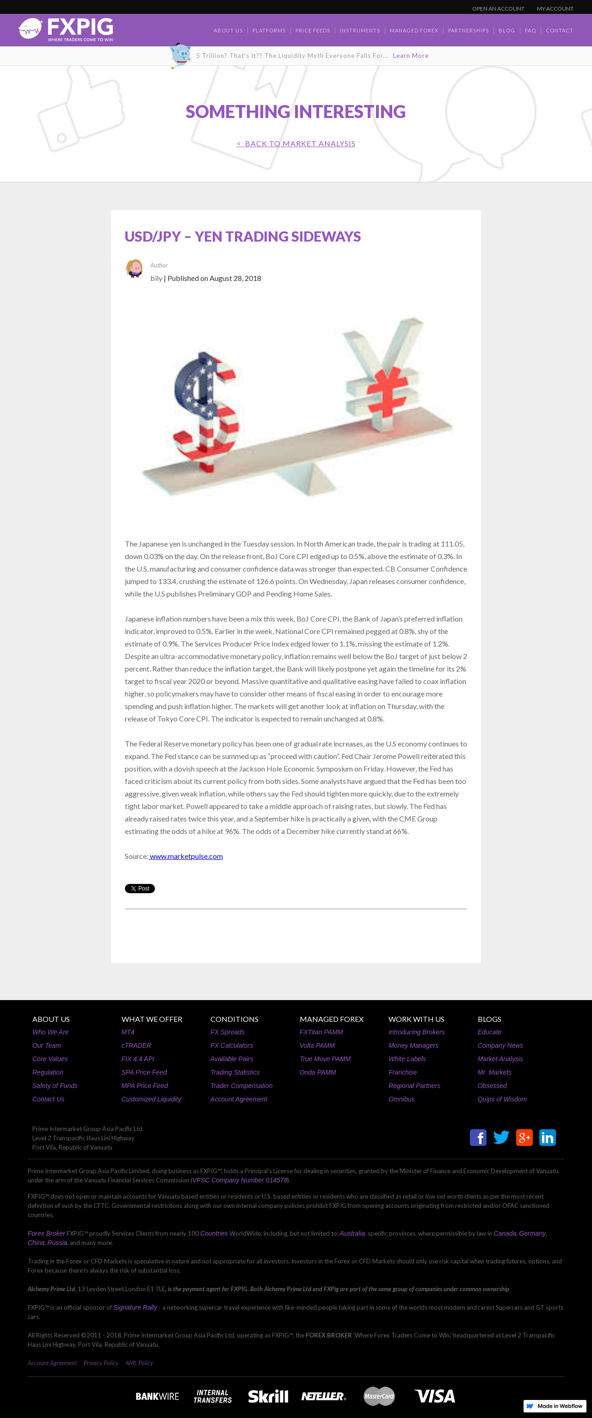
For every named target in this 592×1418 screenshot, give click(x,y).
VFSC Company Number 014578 (239, 1180)
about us (228, 30)
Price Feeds (313, 30)
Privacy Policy (101, 1363)
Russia (58, 1242)
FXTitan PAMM (321, 1032)
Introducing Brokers (416, 1032)
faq (530, 30)
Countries (214, 1233)
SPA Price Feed (144, 1072)
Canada (504, 1233)
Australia (352, 1233)
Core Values (50, 1059)
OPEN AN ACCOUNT (498, 8)
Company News (501, 1045)
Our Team (46, 1045)
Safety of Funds (55, 1085)
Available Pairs (231, 1059)
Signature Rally (135, 1307)
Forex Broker (46, 1233)
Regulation (47, 1072)
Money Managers (413, 1045)
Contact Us (48, 1099)
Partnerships (468, 30)
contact (560, 30)
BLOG (507, 30)
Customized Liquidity (151, 1099)
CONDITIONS (234, 1018)
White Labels (407, 1059)
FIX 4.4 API (138, 1059)
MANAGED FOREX (332, 1018)
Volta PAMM (317, 1045)
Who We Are (50, 1032)
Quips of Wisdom (502, 1099)
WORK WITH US (416, 1018)
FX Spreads (227, 1032)
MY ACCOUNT (555, 8)
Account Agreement (238, 1099)
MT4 (128, 1032)
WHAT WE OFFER (152, 1018)
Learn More (411, 55)
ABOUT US (51, 1018)
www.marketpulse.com (185, 856)
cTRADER (137, 1045)
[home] (65, 32)
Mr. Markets (495, 1072)
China (36, 1242)
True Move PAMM (325, 1059)
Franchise (402, 1072)
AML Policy (139, 1363)
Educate (489, 1032)
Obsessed (492, 1085)
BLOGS (489, 1018)
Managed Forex (414, 30)
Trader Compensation (241, 1085)
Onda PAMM (318, 1072)
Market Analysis (500, 1059)
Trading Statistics (234, 1072)
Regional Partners (414, 1085)
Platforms (269, 30)
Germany (532, 1233)
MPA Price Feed (145, 1085)
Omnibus (401, 1099)
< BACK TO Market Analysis (296, 143)
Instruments (360, 30)
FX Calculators (231, 1045)
